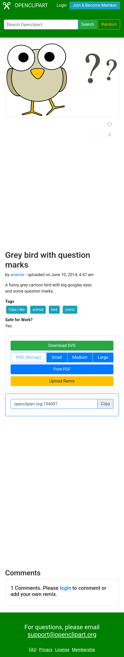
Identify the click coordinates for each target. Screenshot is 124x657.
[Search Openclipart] (41, 24)
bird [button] (54, 310)
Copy (105, 403)
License (62, 649)
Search (87, 24)
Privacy (45, 649)
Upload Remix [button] (62, 381)
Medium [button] (79, 357)
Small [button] (57, 357)
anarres (17, 274)
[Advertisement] (62, 186)
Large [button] (103, 357)
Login (62, 5)
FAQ (32, 649)
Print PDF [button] (62, 369)
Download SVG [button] (62, 345)
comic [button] (70, 310)
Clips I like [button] (17, 310)
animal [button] (38, 310)
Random (109, 24)
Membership (83, 649)
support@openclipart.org (62, 634)
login (65, 588)
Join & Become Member (95, 5)
